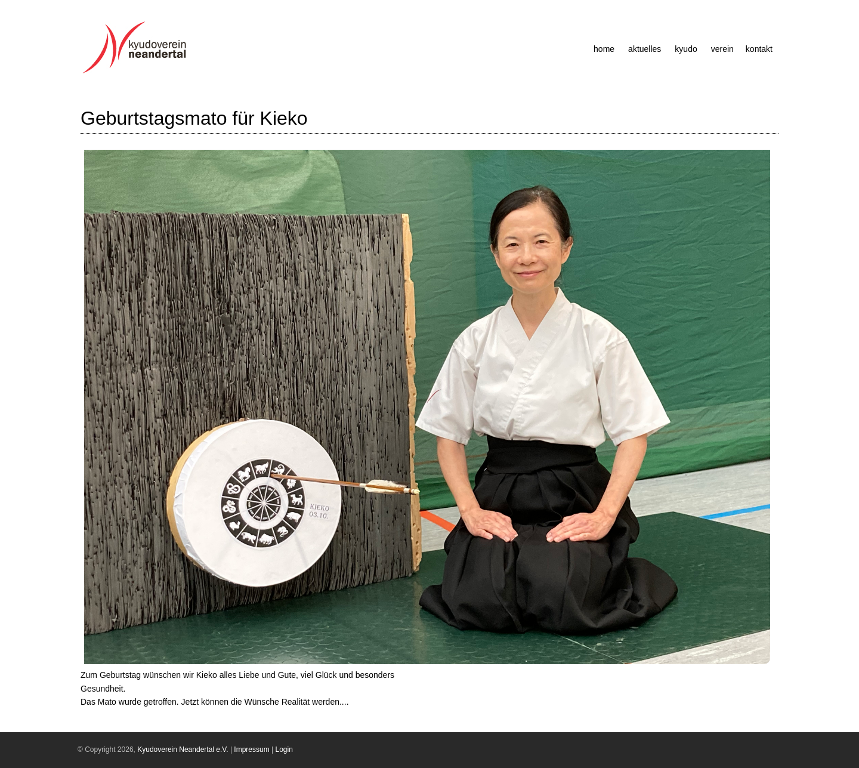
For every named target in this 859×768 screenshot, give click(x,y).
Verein (722, 49)
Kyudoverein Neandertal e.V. (182, 749)
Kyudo (686, 49)
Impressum (251, 749)
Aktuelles (644, 49)
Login (284, 749)
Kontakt (759, 49)
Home (604, 49)
